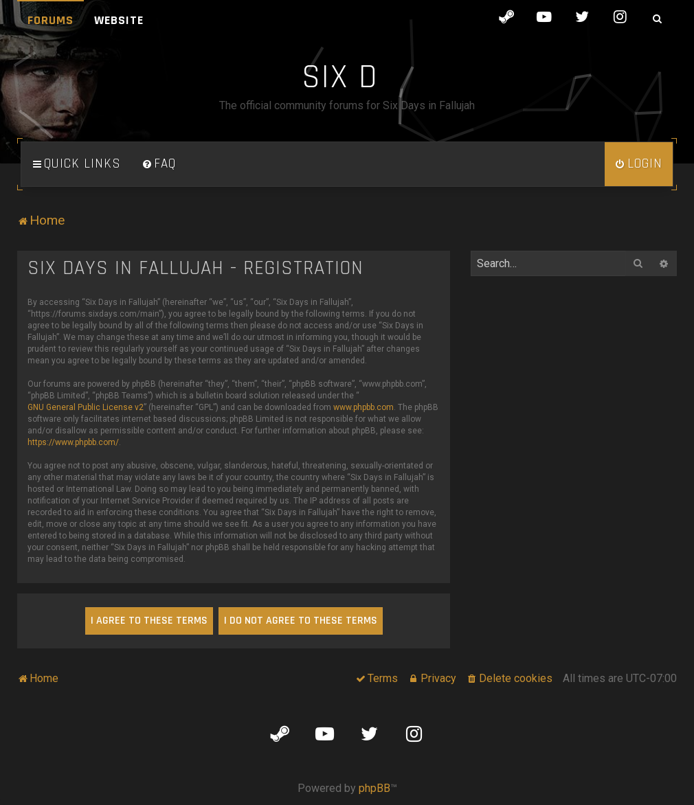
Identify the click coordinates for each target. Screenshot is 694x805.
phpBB (374, 788)
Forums (50, 20)
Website (119, 20)
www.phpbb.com (363, 407)
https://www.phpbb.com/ (73, 442)
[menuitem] (158, 164)
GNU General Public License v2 (85, 407)
